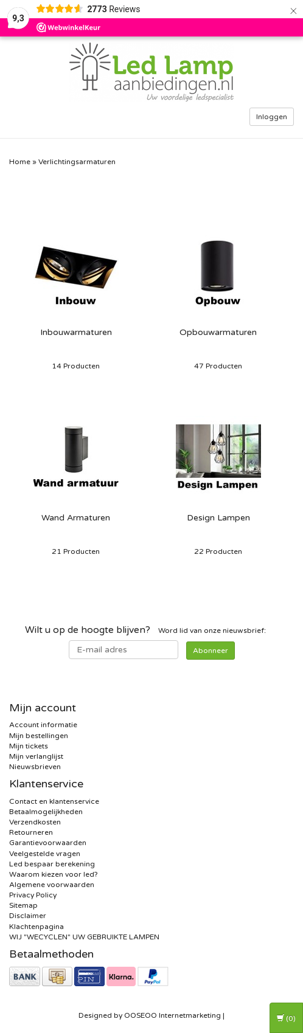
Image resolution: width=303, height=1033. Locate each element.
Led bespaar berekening (52, 864)
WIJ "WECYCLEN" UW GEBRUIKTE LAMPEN (84, 937)
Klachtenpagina (36, 926)
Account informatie (43, 724)
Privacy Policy (33, 895)
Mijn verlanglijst (36, 756)
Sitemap (23, 905)
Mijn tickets (28, 746)
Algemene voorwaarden (51, 884)
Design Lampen (218, 518)
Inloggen (271, 116)
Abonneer (210, 650)
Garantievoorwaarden (47, 842)
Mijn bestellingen (38, 735)
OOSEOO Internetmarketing (172, 1015)
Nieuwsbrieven (35, 766)
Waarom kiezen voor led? (53, 874)
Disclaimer (27, 915)
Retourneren (31, 832)
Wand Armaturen (75, 518)
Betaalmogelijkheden (46, 811)
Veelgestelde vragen (44, 853)
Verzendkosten (35, 822)
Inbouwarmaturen (76, 332)
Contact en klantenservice (54, 801)
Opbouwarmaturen (218, 332)
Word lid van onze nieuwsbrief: (145, 629)
